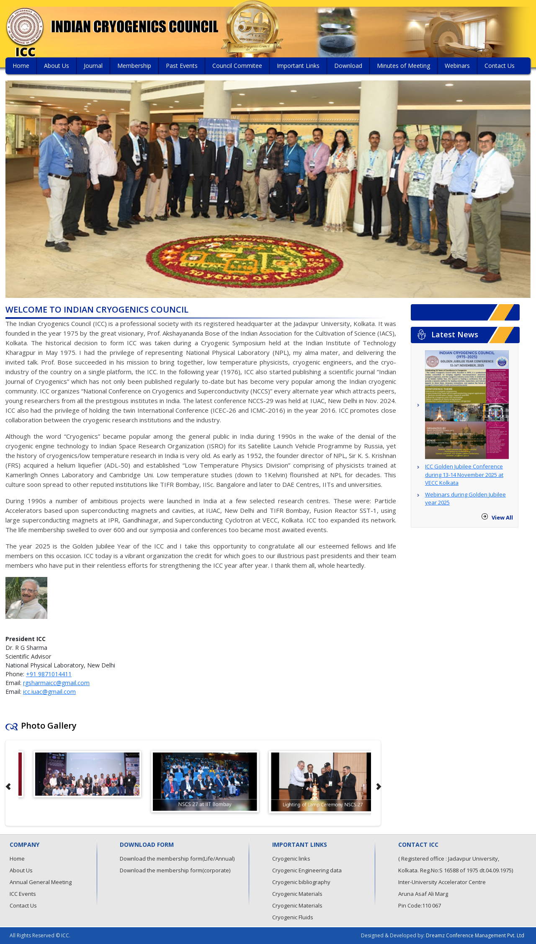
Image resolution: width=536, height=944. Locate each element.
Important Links (298, 66)
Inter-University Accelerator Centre (442, 882)
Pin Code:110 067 (419, 905)
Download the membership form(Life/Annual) (177, 858)
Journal (93, 66)
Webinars (457, 66)
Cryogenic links (291, 858)
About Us (56, 66)
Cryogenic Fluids (292, 917)
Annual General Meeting (41, 882)
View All (502, 517)
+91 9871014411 (49, 674)
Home (21, 66)
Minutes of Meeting (403, 66)
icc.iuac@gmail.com (49, 692)
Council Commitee (237, 66)
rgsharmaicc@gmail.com (56, 683)
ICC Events (23, 893)
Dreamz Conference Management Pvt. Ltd (475, 935)
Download (348, 66)
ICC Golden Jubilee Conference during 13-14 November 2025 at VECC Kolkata (464, 474)
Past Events (182, 66)
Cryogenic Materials (297, 893)
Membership (134, 66)
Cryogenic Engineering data (307, 870)
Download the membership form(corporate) (175, 870)
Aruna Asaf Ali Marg (423, 893)
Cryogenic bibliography (301, 882)
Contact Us (499, 66)
